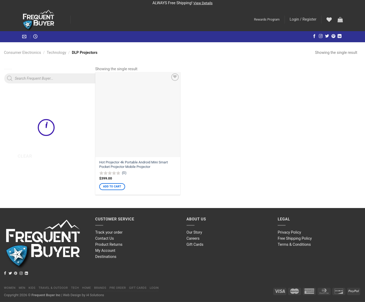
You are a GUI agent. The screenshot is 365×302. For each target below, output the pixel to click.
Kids (32, 288)
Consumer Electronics (22, 52)
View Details (203, 3)
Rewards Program (267, 19)
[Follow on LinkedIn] (340, 36)
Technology (56, 52)
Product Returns (108, 244)
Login (154, 288)
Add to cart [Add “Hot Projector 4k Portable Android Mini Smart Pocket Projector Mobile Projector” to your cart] (112, 186)
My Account (105, 250)
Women (10, 288)
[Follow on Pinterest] (333, 36)
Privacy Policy (289, 232)
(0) (124, 172)
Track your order (109, 232)
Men (22, 288)
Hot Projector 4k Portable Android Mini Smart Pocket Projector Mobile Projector (133, 164)
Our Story (194, 232)
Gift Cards (195, 244)
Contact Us (104, 238)
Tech (75, 288)
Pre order (118, 288)
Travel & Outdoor (53, 288)
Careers (193, 238)
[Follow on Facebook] (314, 36)
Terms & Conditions (294, 244)
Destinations (105, 256)
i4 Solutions (95, 295)
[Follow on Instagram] (321, 36)
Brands (100, 288)
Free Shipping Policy (295, 238)
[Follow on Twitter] (327, 36)
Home (86, 288)
